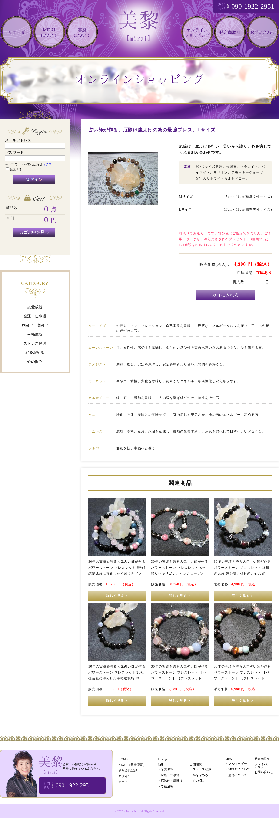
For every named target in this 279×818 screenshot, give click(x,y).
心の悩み (34, 362)
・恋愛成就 (165, 769)
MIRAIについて (49, 32)
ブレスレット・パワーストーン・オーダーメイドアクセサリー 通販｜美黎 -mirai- (51, 765)
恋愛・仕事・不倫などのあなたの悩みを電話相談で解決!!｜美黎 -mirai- (139, 30)
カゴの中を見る (34, 232)
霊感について (82, 32)
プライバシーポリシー (264, 766)
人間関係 (195, 765)
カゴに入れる (225, 295)
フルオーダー (16, 32)
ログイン (125, 776)
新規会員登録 (128, 770)
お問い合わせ (262, 32)
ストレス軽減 (34, 343)
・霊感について (236, 775)
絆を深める (34, 352)
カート (123, 782)
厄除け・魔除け (35, 325)
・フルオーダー (236, 763)
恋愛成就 (34, 307)
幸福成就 (34, 334)
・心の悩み (197, 780)
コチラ (47, 164)
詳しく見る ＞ (117, 596)
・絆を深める (198, 775)
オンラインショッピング (197, 32)
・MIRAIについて (237, 769)
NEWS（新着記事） (132, 765)
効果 (161, 765)
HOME (123, 759)
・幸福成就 (165, 786)
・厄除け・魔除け (170, 780)
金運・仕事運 (34, 316)
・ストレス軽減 (200, 769)
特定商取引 (229, 32)
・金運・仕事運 (168, 775)
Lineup (162, 759)
